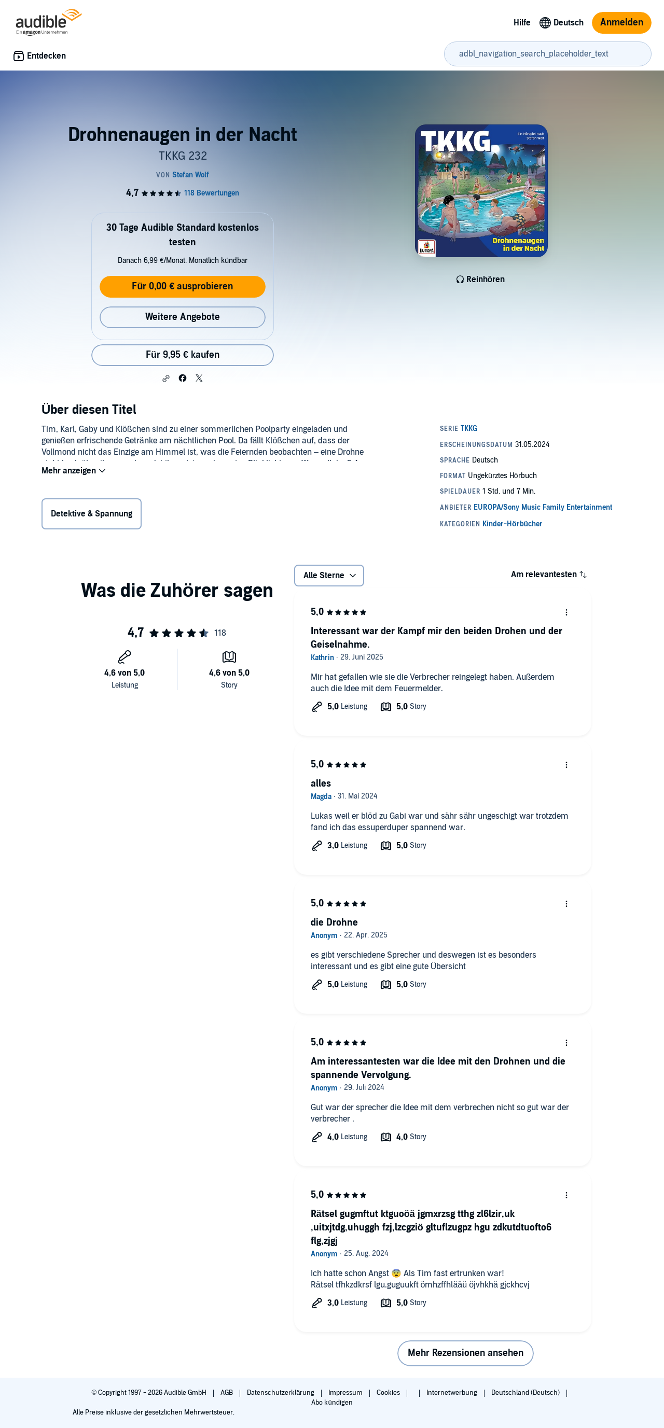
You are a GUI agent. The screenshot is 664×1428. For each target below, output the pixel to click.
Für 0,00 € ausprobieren (182, 286)
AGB (227, 1393)
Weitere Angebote (182, 317)
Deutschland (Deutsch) (526, 1393)
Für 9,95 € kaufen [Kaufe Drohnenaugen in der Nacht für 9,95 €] (182, 354)
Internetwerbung (452, 1393)
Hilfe (522, 23)
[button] (166, 378)
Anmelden (621, 22)
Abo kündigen (331, 1402)
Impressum (346, 1393)
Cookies (389, 1393)
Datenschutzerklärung (281, 1393)
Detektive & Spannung (91, 516)
